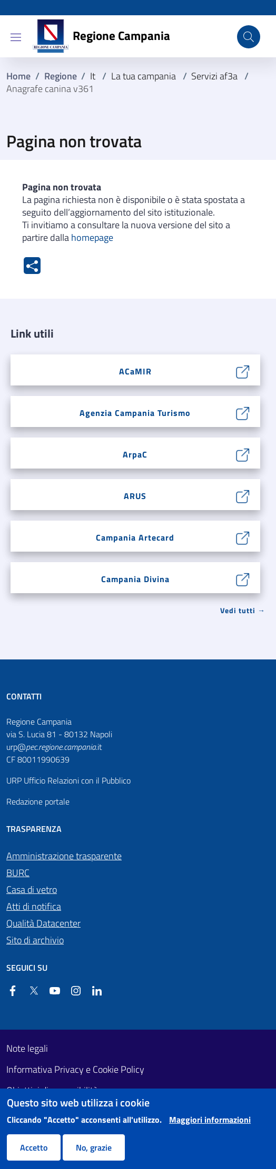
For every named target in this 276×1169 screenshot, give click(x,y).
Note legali (27, 1048)
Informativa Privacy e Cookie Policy (75, 1069)
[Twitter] (29, 990)
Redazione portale (38, 801)
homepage (92, 237)
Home (18, 76)
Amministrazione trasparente (64, 856)
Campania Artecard (135, 537)
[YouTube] (50, 990)
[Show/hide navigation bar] (15, 37)
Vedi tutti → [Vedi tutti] (242, 610)
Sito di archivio (35, 940)
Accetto (33, 1147)
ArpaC (135, 454)
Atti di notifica (33, 906)
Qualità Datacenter (43, 923)
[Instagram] (71, 990)
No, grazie (94, 1147)
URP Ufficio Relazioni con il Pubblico (68, 780)
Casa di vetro (31, 889)
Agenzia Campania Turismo (135, 412)
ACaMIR (135, 371)
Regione (60, 76)
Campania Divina (135, 579)
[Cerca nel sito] (248, 36)
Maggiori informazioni (210, 1119)
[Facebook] (12, 990)
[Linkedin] (92, 990)
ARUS (135, 496)
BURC (17, 873)
